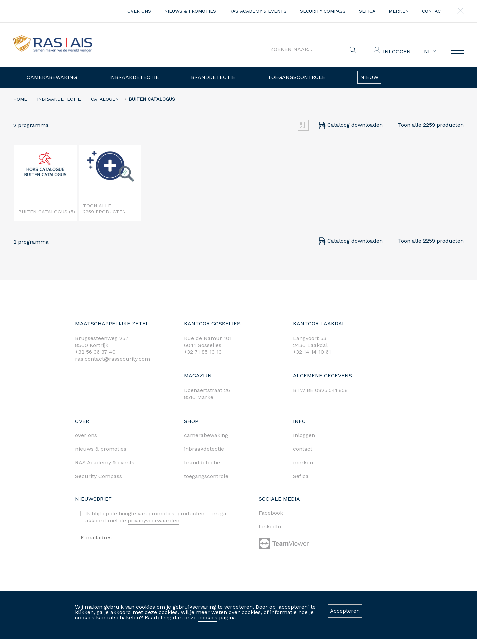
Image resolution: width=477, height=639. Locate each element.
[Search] (308, 49)
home (20, 99)
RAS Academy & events (258, 11)
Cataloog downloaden (355, 125)
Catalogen (105, 99)
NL (430, 51)
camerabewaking (206, 435)
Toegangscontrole (296, 77)
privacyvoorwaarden (153, 520)
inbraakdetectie (204, 449)
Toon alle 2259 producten (431, 125)
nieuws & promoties (190, 11)
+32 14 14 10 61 (312, 352)
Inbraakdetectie (134, 77)
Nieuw (369, 77)
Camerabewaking (52, 77)
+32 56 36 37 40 (95, 352)
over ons (139, 11)
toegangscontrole (206, 476)
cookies (207, 617)
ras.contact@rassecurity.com (112, 359)
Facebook (271, 513)
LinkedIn (270, 526)
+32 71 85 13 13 (203, 352)
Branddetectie (213, 77)
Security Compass (323, 11)
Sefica (367, 11)
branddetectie (202, 462)
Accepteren (345, 611)
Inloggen (397, 51)
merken (399, 11)
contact (433, 11)
